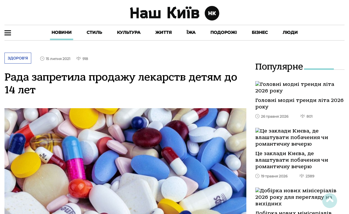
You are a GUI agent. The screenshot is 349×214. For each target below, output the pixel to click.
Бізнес (260, 32)
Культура (128, 32)
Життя (163, 32)
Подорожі (223, 32)
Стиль (94, 32)
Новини (61, 32)
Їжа (191, 32)
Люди (290, 32)
